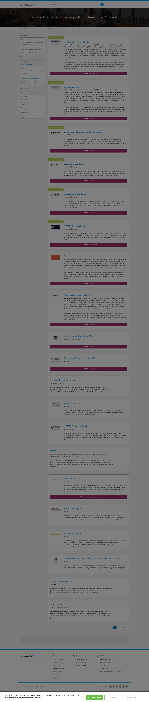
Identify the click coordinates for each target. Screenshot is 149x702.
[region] (74, 696)
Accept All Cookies (94, 697)
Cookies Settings (130, 697)
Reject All (113, 697)
